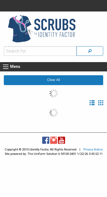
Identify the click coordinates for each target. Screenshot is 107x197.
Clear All (53, 77)
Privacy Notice (93, 147)
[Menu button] (5, 64)
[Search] (90, 48)
